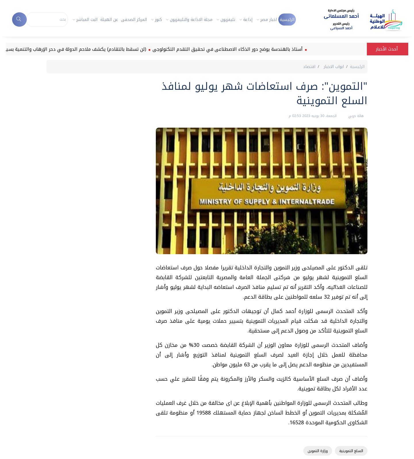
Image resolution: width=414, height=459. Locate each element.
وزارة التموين (318, 450)
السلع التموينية (351, 450)
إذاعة (247, 20)
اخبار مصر (268, 20)
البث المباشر (86, 20)
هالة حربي (355, 116)
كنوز (158, 20)
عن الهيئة (109, 20)
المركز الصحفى (134, 20)
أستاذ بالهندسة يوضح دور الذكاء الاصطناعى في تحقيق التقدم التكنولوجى (223, 49)
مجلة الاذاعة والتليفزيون (191, 20)
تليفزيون (228, 20)
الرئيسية (287, 20)
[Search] (47, 19)
